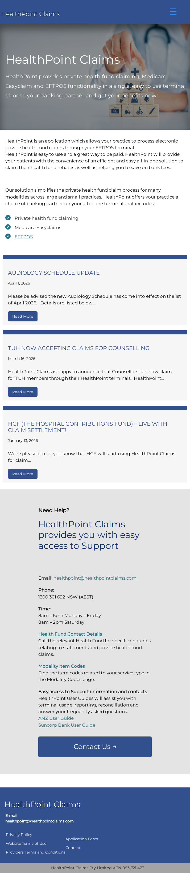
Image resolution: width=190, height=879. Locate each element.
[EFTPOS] (19, 237)
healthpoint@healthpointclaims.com (95, 578)
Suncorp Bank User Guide (66, 725)
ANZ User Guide (56, 718)
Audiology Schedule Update (54, 272)
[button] (95, 746)
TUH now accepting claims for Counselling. (80, 348)
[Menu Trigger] (173, 11)
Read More (22, 316)
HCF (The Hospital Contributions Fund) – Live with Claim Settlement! (87, 427)
